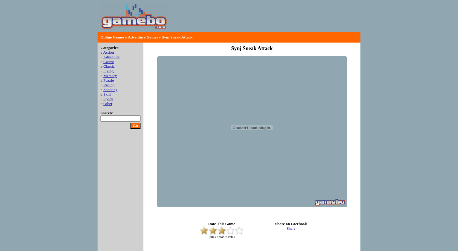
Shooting (110, 89)
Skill (107, 94)
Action (108, 52)
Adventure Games (143, 37)
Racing (108, 85)
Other (107, 103)
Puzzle (108, 80)
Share (291, 228)
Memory (110, 75)
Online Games (112, 37)
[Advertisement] (289, 20)
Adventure (111, 57)
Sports (108, 99)
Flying (108, 71)
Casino (108, 61)
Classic (109, 66)
